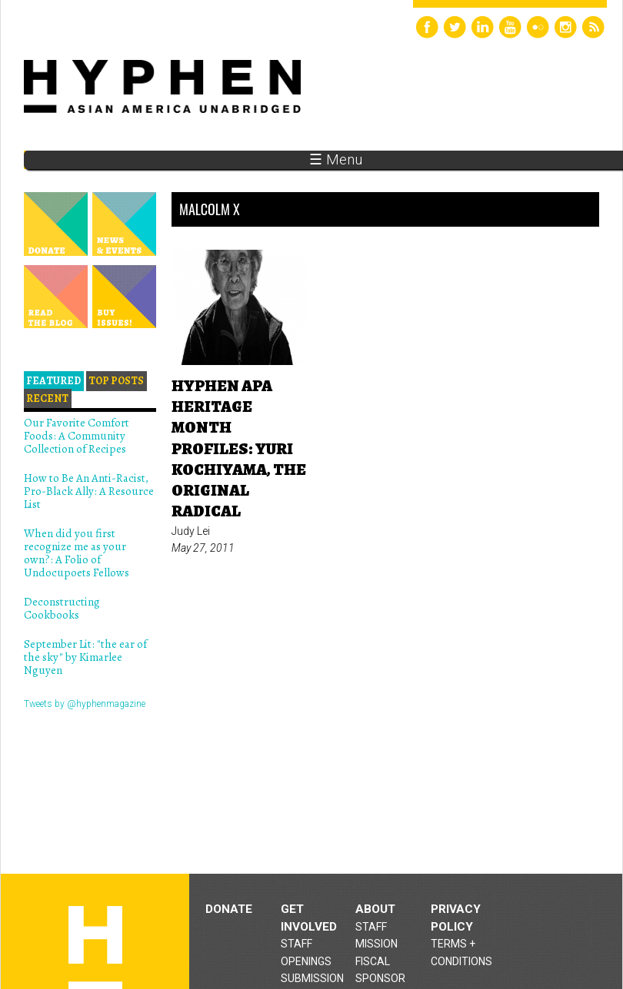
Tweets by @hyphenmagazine (84, 704)
